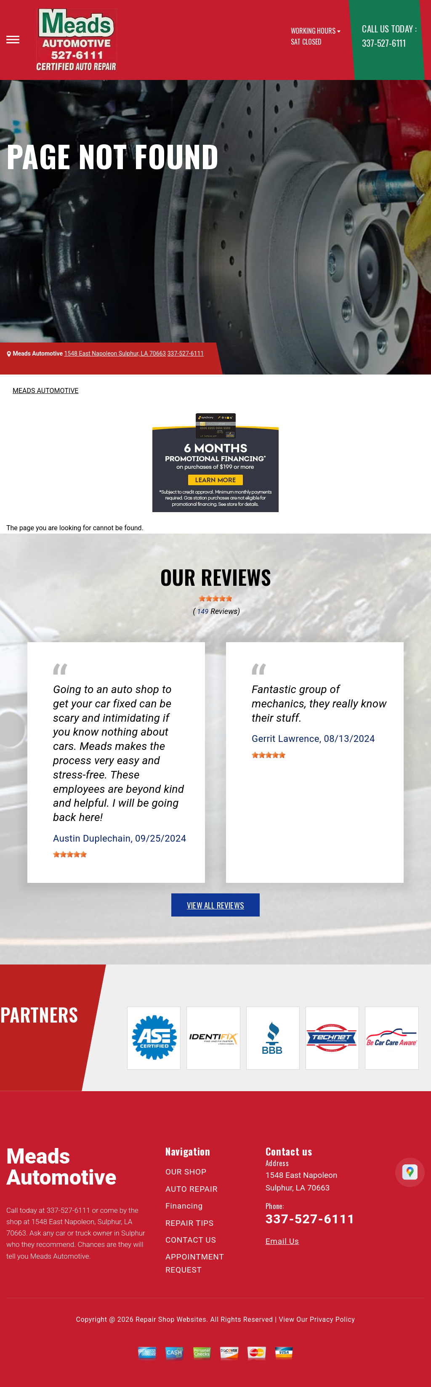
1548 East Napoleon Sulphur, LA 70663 (115, 353)
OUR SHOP (186, 1172)
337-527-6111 (383, 42)
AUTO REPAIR (191, 1189)
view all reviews (215, 905)
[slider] (215, 598)
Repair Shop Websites (171, 1319)
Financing (184, 1206)
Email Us (282, 1241)
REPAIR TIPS (189, 1223)
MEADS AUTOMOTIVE (45, 391)
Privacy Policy (332, 1319)
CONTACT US (190, 1240)
